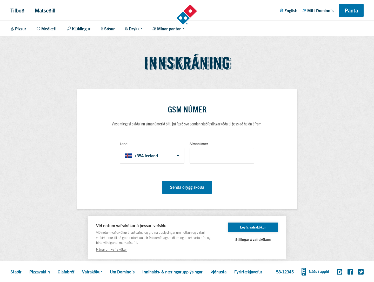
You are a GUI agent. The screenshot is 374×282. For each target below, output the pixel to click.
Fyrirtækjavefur (248, 271)
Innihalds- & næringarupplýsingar (172, 271)
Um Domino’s (122, 271)
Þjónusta (218, 271)
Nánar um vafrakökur (111, 249)
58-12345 (285, 271)
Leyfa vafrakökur (253, 227)
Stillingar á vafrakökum (253, 239)
